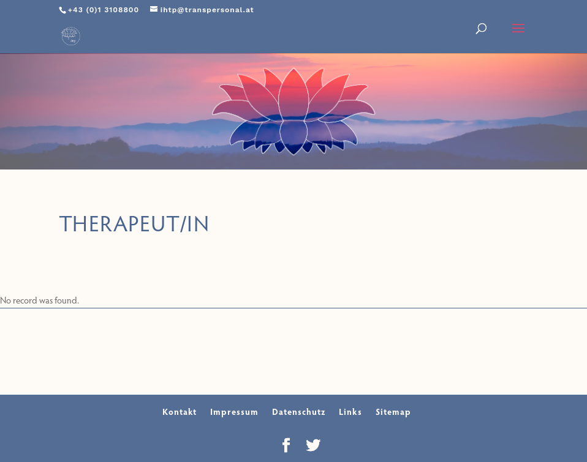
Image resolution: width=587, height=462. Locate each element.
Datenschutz (298, 411)
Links (350, 411)
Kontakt (179, 411)
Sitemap (393, 411)
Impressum (234, 411)
